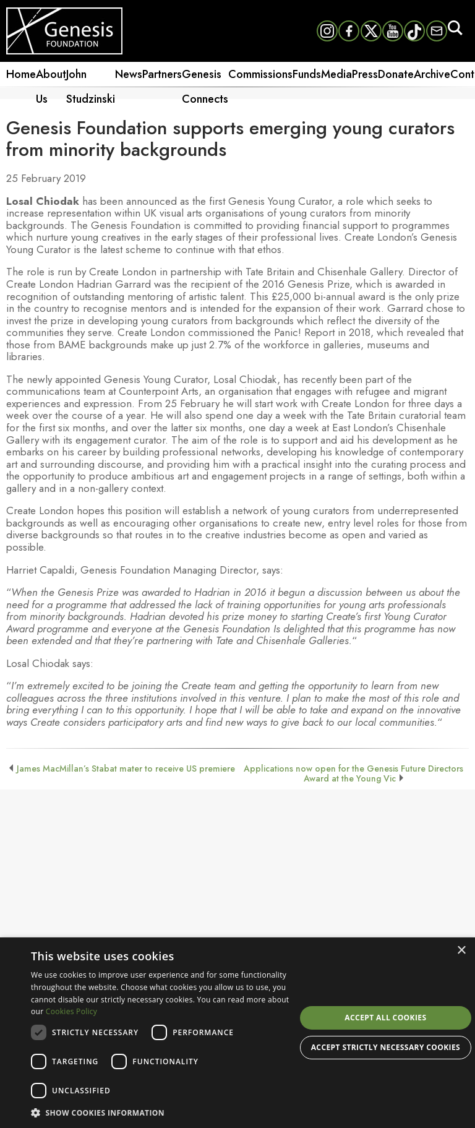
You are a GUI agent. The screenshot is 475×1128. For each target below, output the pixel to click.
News (128, 74)
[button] (163, 1112)
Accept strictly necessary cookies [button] (385, 1047)
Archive (432, 74)
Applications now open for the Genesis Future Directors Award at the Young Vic (353, 773)
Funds (307, 74)
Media (336, 74)
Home (21, 74)
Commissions (260, 74)
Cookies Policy (71, 1011)
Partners (162, 74)
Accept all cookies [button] (385, 1017)
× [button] (461, 950)
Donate (396, 74)
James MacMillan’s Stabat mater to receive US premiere (126, 768)
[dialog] (237, 1032)
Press (365, 74)
